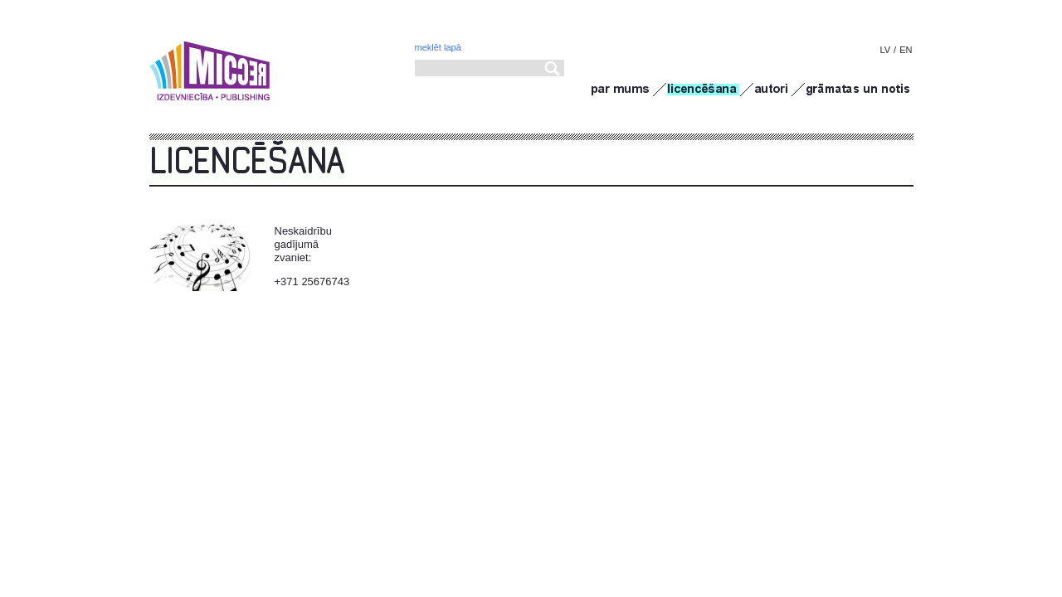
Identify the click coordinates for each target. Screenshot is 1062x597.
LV (884, 50)
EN (905, 50)
